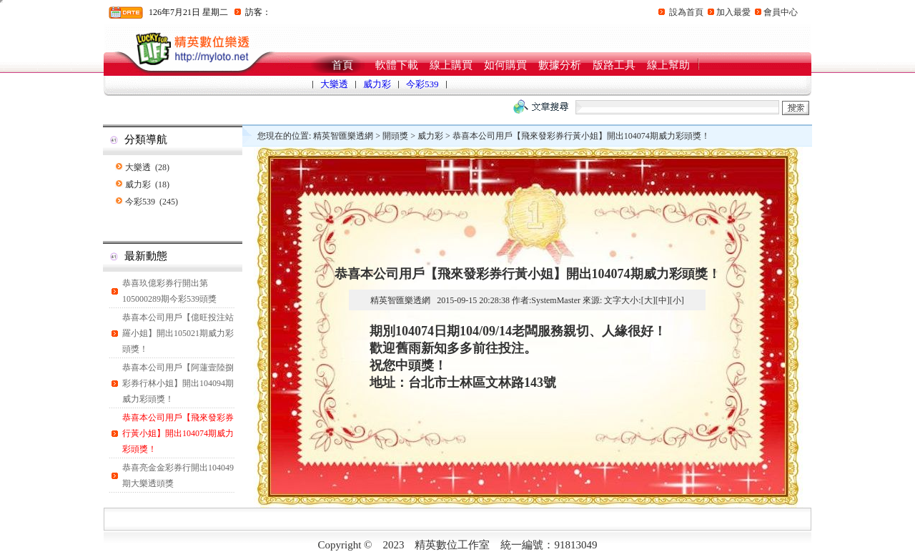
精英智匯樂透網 (343, 136)
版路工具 (614, 65)
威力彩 (377, 84)
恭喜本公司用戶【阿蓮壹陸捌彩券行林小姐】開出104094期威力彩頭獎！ (178, 383)
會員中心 (780, 12)
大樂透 (334, 84)
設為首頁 (686, 12)
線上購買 (451, 65)
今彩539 (422, 84)
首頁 (342, 65)
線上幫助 (668, 65)
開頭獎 (395, 136)
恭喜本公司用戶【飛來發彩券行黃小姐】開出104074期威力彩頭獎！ (178, 433)
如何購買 (505, 65)
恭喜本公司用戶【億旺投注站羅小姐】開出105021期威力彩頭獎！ (178, 333)
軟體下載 (396, 65)
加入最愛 (733, 12)
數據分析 (559, 65)
